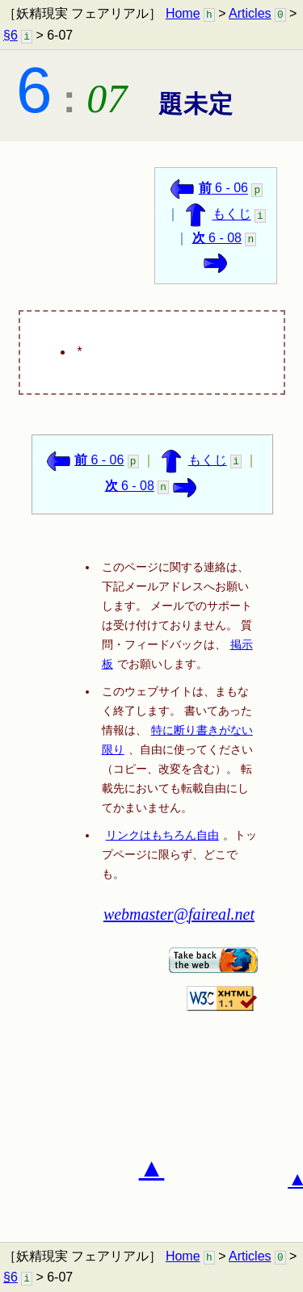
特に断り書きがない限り (177, 740)
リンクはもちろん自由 (162, 834)
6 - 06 (223, 188)
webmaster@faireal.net (179, 914)
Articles (250, 13)
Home (183, 13)
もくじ (232, 214)
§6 (10, 35)
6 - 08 (217, 238)
